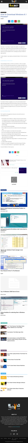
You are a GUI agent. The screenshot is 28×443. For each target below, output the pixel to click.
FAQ (12, 438)
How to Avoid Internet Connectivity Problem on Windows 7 (13, 209)
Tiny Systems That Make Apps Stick (15, 332)
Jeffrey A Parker (3, 294)
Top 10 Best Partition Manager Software (16, 382)
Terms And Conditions (22, 438)
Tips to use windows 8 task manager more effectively (12, 250)
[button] (26, 1)
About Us (9, 438)
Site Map (5, 438)
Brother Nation (3, 315)
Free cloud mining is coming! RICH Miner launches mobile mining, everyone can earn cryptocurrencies (16, 339)
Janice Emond (3, 231)
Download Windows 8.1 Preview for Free (6, 60)
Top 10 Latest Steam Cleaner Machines (16, 365)
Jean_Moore (2, 252)
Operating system (3, 12)
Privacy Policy (14, 439)
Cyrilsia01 (2, 18)
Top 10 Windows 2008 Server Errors (10, 291)
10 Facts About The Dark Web (13, 359)
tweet (17, 155)
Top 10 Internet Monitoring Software (15, 376)
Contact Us (16, 438)
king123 (2, 273)
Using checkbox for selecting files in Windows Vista (13, 313)
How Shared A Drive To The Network (10, 270)
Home (2, 438)
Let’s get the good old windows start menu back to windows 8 (14, 229)
